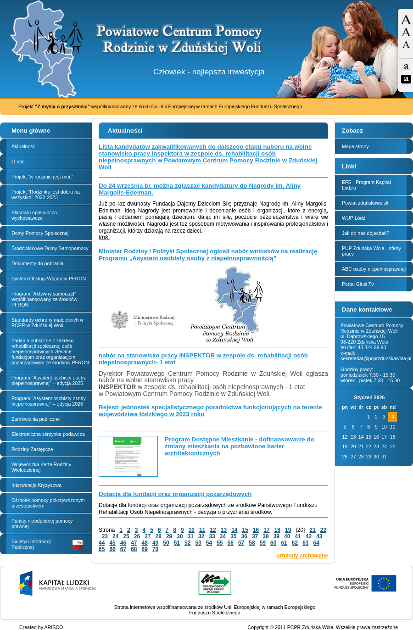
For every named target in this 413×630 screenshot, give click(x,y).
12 (213, 530)
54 (209, 543)
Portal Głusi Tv (358, 284)
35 (233, 536)
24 (115, 536)
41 (298, 536)
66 (112, 549)
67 (123, 549)
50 (166, 543)
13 (224, 530)
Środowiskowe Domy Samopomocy (50, 248)
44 (102, 543)
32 (201, 536)
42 (309, 536)
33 (212, 536)
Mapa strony (355, 146)
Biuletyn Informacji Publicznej (47, 545)
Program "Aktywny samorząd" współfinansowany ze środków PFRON (44, 299)
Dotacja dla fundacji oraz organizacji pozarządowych (175, 494)
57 (241, 543)
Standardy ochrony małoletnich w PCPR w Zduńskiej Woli (47, 322)
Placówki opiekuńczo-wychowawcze (34, 215)
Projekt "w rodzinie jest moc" (42, 176)
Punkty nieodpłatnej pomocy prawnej (42, 523)
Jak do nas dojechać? (365, 233)
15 (245, 530)
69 (145, 549)
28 (159, 536)
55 (220, 543)
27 (148, 536)
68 (134, 549)
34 (223, 536)
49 (155, 543)
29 (169, 536)
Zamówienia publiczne (35, 419)
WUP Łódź (353, 218)
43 (319, 536)
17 (266, 530)
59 (263, 543)
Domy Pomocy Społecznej (39, 233)
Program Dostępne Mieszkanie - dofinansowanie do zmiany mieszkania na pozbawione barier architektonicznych (239, 446)
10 (192, 530)
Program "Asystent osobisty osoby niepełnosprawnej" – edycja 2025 (48, 380)
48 (145, 543)
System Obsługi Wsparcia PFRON (48, 278)
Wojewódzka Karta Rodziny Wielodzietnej (41, 467)
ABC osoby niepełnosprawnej (374, 269)
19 (288, 530)
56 (231, 543)
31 (191, 536)
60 (273, 543)
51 (177, 543)
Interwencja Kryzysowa (36, 485)
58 (252, 543)
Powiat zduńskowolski (366, 203)
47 (134, 543)
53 (198, 543)
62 (295, 543)
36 (244, 536)
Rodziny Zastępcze (32, 449)
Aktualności (24, 146)
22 (323, 530)
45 (112, 543)
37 (255, 536)
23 (105, 536)
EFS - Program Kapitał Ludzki (366, 184)
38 (265, 536)
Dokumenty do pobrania (37, 263)
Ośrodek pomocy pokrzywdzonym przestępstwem (48, 502)
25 (126, 536)
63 (305, 543)
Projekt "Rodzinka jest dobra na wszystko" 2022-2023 (45, 194)
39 (276, 536)
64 (316, 543)
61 (284, 543)
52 (187, 543)
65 (102, 549)
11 (202, 530)
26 (137, 536)
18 (277, 530)
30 (180, 536)
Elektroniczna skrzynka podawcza (48, 434)
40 (287, 536)
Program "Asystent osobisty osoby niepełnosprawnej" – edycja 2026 (48, 401)
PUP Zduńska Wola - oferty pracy (371, 250)
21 (312, 530)
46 (123, 543)
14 (234, 530)
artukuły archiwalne (302, 555)
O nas (17, 161)
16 (256, 530)
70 (155, 549)
